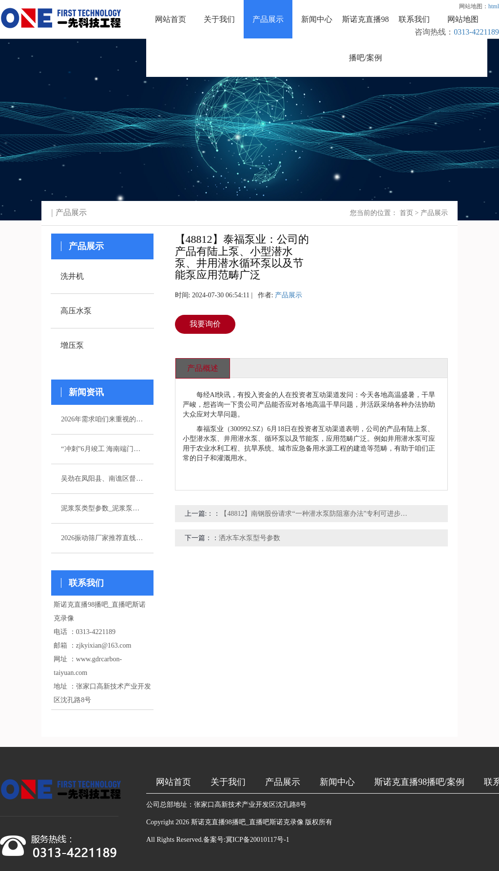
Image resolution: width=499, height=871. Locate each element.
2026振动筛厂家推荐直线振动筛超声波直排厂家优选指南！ (102, 538)
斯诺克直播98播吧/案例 (365, 38)
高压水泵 (76, 311)
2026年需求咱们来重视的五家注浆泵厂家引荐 (102, 419)
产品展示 (268, 19)
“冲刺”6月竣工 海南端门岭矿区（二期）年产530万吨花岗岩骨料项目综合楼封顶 (102, 449)
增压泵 (72, 345)
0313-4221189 (476, 32)
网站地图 (463, 19)
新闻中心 (316, 19)
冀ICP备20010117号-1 (257, 839)
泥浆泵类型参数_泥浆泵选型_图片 (102, 508)
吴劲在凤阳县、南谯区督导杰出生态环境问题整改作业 (102, 478)
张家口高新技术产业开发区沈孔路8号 (250, 804)
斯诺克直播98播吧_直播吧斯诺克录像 (247, 822)
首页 (406, 213)
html (493, 6)
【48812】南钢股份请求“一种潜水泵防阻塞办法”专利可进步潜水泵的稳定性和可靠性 (315, 513)
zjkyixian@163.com (104, 645)
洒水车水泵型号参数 (249, 538)
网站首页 (170, 19)
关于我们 (219, 19)
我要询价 (205, 324)
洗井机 (72, 276)
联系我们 (414, 19)
